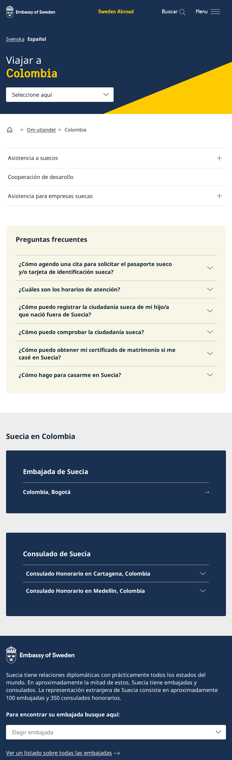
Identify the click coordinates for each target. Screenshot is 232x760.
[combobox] (60, 94)
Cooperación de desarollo (40, 176)
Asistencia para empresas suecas (50, 196)
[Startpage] (12, 130)
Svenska (15, 39)
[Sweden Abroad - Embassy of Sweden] (36, 11)
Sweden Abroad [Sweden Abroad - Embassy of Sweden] (116, 11)
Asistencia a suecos (33, 157)
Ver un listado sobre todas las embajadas (59, 752)
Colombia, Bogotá (47, 491)
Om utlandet (41, 129)
